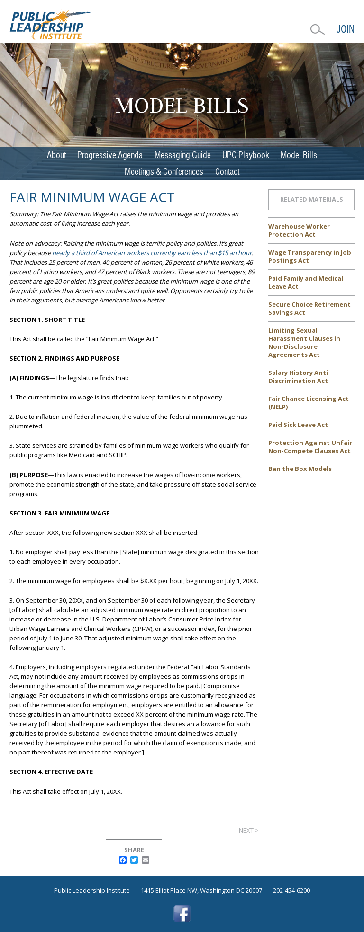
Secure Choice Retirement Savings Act (309, 308)
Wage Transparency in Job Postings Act (309, 256)
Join (346, 29)
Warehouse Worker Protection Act (299, 230)
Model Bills (299, 155)
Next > (249, 830)
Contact (227, 172)
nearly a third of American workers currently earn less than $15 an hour (152, 253)
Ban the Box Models (300, 468)
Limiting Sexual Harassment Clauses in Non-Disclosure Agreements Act (304, 342)
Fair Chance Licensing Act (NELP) (308, 402)
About (56, 155)
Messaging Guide (183, 155)
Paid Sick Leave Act (298, 424)
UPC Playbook (245, 155)
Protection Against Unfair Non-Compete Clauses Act (310, 446)
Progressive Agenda (110, 155)
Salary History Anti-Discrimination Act (299, 376)
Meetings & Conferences (164, 172)
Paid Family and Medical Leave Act (305, 282)
